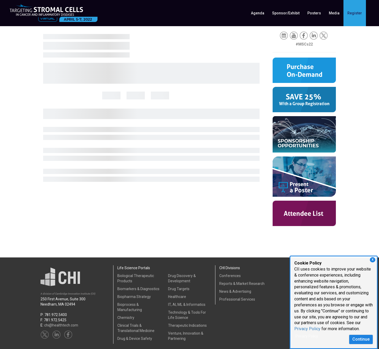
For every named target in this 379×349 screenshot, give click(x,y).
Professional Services (237, 299)
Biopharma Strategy (134, 297)
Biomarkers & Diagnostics (138, 289)
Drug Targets (179, 289)
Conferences (230, 276)
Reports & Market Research (242, 284)
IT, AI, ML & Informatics (186, 304)
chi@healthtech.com (61, 325)
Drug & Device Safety (134, 338)
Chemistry (125, 318)
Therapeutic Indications (187, 325)
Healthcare (177, 297)
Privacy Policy (307, 328)
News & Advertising (235, 291)
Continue (361, 339)
